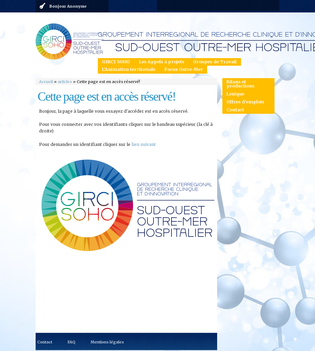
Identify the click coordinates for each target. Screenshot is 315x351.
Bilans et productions (240, 84)
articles (65, 81)
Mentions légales (107, 342)
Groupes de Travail (215, 61)
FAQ (71, 342)
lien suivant (143, 144)
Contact (235, 109)
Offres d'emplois (245, 101)
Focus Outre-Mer (183, 69)
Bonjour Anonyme (67, 6)
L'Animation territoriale (128, 69)
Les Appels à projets (161, 61)
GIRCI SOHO (116, 61)
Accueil (46, 81)
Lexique (235, 93)
